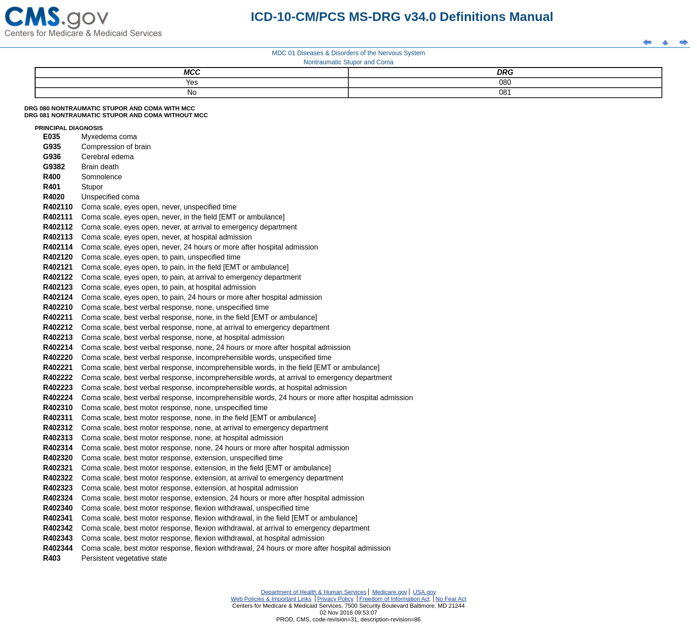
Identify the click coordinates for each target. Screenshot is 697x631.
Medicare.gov (389, 592)
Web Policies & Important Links (271, 598)
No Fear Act (450, 598)
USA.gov (424, 592)
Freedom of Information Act (394, 598)
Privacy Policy (335, 598)
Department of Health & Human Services (314, 592)
